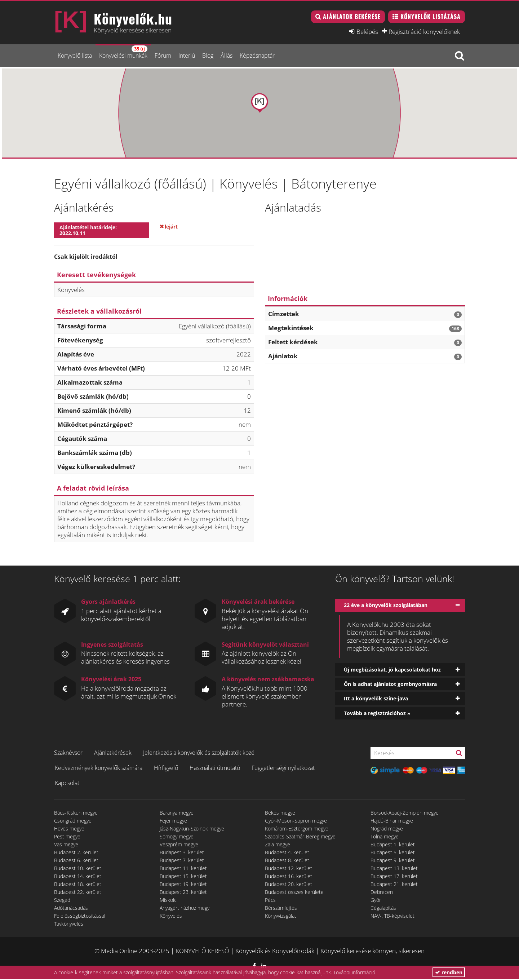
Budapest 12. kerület (288, 868)
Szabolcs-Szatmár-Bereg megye (300, 836)
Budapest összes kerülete (294, 892)
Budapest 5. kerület (393, 852)
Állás (226, 55)
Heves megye (69, 828)
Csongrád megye (73, 820)
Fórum (163, 55)
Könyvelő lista (75, 55)
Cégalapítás (383, 907)
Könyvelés (171, 915)
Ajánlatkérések (113, 753)
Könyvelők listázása (430, 16)
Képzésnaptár (257, 55)
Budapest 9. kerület (393, 860)
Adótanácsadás (71, 907)
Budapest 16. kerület (288, 876)
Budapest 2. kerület (76, 852)
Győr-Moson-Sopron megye (296, 820)
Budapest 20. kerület (288, 884)
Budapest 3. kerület (182, 852)
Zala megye (277, 844)
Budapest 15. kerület (183, 876)
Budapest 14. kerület (77, 876)
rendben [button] (448, 972)
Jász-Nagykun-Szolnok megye (192, 828)
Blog (207, 55)
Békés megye (280, 812)
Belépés (367, 31)
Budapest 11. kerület (183, 868)
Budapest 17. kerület (394, 876)
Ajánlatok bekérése (352, 16)
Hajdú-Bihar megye (392, 820)
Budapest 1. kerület (393, 844)
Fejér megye (173, 820)
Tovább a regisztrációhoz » (377, 713)
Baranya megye (177, 812)
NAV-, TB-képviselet (392, 915)
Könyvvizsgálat (280, 915)
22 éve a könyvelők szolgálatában (385, 605)
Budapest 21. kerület (394, 884)
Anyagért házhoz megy (184, 907)
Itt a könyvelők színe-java (376, 698)
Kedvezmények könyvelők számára (98, 768)
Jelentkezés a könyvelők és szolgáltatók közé (198, 753)
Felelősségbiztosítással (79, 915)
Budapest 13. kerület (394, 868)
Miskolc (168, 899)
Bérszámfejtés (281, 907)
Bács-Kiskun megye (76, 812)
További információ (354, 972)
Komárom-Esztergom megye (296, 828)
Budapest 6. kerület (76, 860)
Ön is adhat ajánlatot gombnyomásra (390, 684)
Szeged (62, 899)
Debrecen (382, 892)
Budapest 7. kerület (182, 860)
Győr (376, 899)
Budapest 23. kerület (183, 892)
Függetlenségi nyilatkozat (283, 768)
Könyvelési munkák (123, 52)
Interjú (186, 55)
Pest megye (67, 836)
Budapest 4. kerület (287, 852)
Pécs (270, 899)
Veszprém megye (179, 844)
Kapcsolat (67, 783)
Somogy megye (177, 836)
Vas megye (66, 844)
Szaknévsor (68, 753)
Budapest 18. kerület (77, 884)
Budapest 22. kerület (77, 892)
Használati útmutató (215, 768)
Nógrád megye (387, 828)
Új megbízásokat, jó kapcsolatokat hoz (392, 669)
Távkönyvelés (68, 923)
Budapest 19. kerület (183, 884)
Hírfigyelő (166, 768)
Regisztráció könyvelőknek (424, 31)
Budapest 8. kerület (287, 860)
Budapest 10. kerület (77, 868)
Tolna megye (385, 836)
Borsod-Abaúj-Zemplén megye (405, 812)
